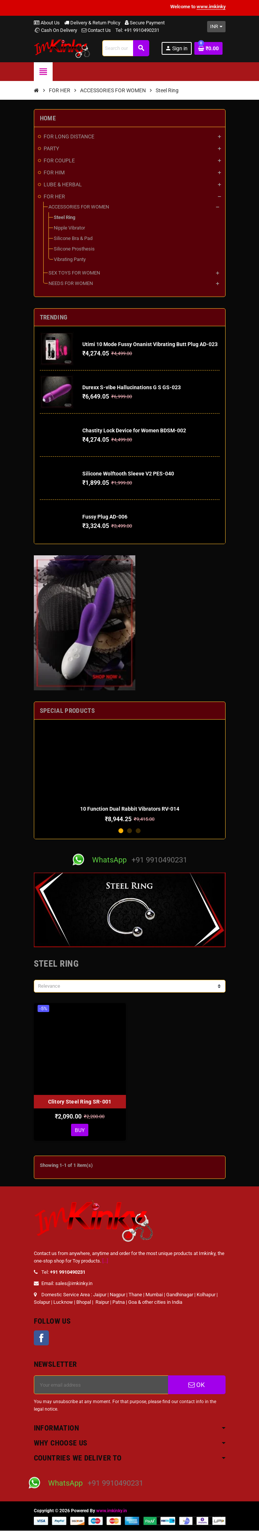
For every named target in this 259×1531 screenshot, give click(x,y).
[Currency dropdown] (216, 26)
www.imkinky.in (111, 1511)
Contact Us (96, 30)
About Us (47, 22)
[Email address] (101, 1385)
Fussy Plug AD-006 (104, 517)
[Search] (125, 48)
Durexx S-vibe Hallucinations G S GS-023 (131, 387)
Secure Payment (145, 22)
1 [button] (120, 830)
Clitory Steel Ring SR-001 (80, 1102)
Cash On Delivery (55, 30)
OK (196, 1385)
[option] (129, 774)
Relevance (49, 986)
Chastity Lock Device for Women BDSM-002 (134, 430)
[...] (105, 1261)
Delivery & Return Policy (92, 22)
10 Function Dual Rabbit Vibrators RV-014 (129, 809)
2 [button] (129, 830)
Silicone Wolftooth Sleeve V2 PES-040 (128, 474)
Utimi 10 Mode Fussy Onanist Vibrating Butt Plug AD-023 (150, 344)
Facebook (41, 1338)
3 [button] (138, 830)
